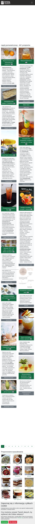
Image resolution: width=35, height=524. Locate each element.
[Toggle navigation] (32, 2)
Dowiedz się (20, 517)
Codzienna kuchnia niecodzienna (26, 393)
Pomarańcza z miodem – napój (26, 291)
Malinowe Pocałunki (8, 377)
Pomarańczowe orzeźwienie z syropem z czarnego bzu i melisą (26, 141)
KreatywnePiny (8, 181)
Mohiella (26, 305)
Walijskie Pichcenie (8, 128)
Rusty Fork (26, 107)
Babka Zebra (26, 105)
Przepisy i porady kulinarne (9, 86)
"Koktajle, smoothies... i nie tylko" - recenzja (26, 208)
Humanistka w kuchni (9, 406)
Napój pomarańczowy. (26, 61)
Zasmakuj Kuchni (26, 353)
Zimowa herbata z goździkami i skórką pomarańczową (26, 376)
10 (32, 446)
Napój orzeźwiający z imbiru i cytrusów (26, 338)
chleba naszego (26, 101)
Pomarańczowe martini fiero (9, 209)
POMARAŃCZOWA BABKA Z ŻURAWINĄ (8, 102)
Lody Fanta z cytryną (8, 155)
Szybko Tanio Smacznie (8, 237)
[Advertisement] (17, 24)
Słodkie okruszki (26, 184)
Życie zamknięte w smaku (26, 264)
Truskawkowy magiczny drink (9, 348)
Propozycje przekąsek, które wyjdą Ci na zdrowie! (8, 297)
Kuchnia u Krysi (8, 282)
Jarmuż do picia (8, 392)
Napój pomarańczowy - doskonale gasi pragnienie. (9, 62)
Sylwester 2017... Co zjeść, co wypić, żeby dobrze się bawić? (9, 250)
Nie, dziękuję (12, 522)
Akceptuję (4, 522)
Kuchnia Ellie (9, 320)
